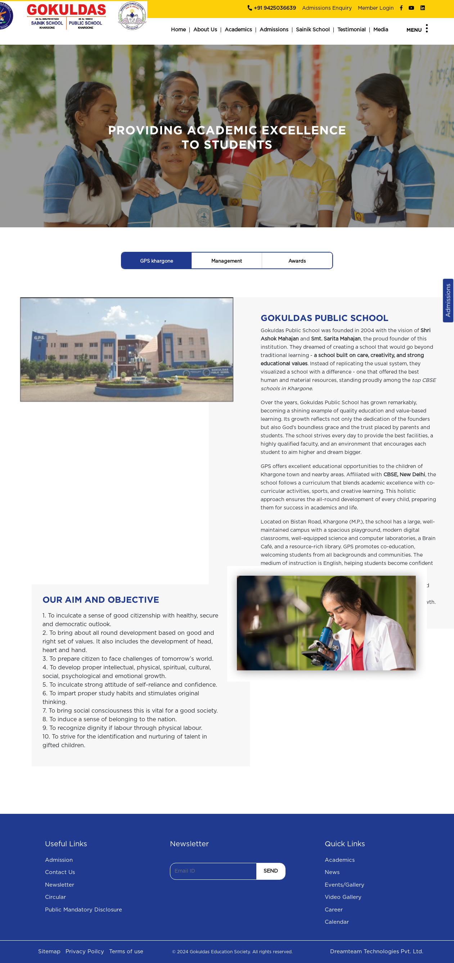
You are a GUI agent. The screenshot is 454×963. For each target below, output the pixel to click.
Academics (238, 29)
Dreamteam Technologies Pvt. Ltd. (376, 951)
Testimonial (351, 29)
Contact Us (60, 872)
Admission (59, 860)
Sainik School (313, 29)
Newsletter (59, 885)
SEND (271, 871)
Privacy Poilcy (85, 951)
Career (334, 910)
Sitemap (49, 951)
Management (226, 261)
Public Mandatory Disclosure (83, 910)
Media (380, 29)
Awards (297, 261)
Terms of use (126, 951)
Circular (55, 897)
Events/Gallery (344, 885)
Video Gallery (343, 897)
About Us (205, 29)
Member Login (376, 8)
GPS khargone (156, 261)
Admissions (274, 29)
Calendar (337, 922)
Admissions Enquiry (327, 8)
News (332, 872)
